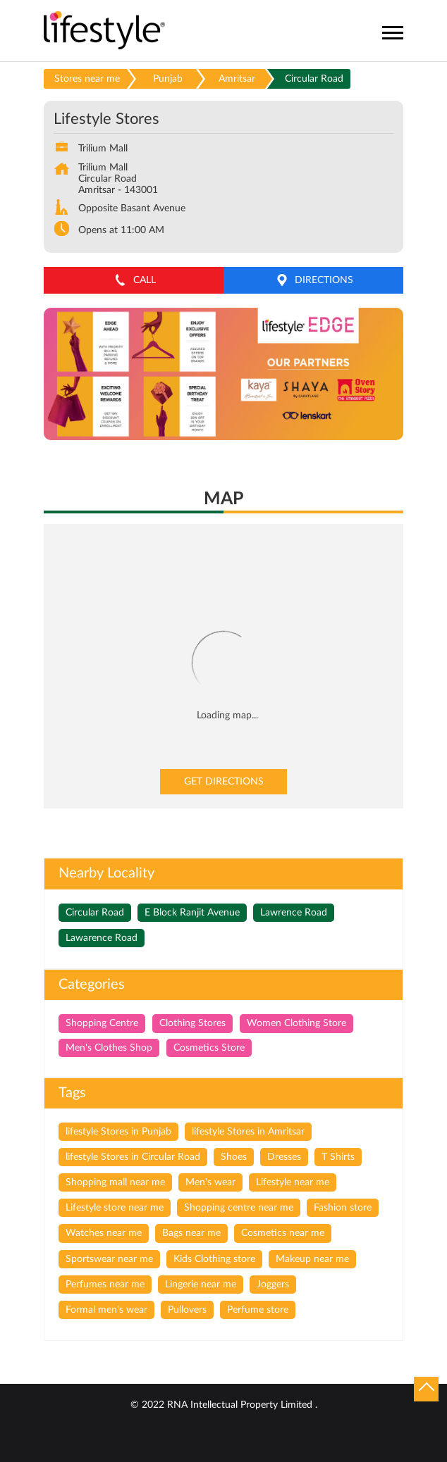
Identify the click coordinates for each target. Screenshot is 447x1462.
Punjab (168, 79)
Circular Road (95, 913)
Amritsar (237, 79)
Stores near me (87, 79)
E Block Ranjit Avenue (192, 913)
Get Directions (224, 782)
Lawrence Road (293, 913)
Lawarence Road (101, 938)
